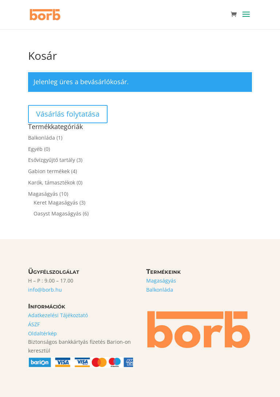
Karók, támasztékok (51, 182)
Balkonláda (41, 137)
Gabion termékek (49, 171)
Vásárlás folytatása (68, 114)
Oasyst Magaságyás (57, 213)
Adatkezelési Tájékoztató (58, 315)
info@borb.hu (45, 289)
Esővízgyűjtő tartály (51, 159)
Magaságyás (43, 193)
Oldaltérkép (42, 333)
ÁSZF (34, 324)
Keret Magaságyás (56, 202)
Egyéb (35, 148)
